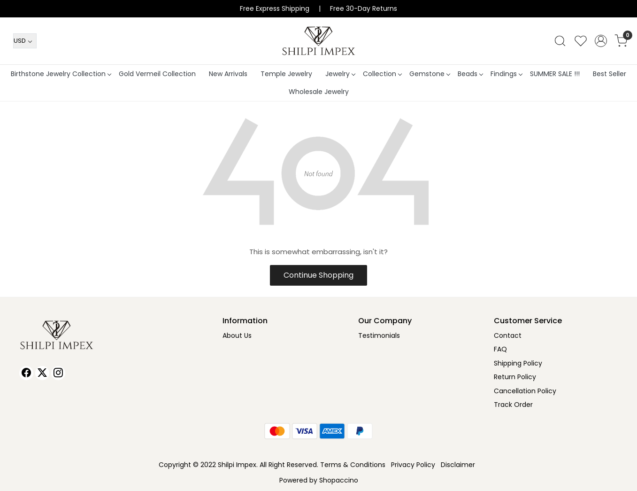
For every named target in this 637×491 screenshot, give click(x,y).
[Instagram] (58, 373)
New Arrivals (228, 73)
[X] (42, 373)
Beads (470, 73)
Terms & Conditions (352, 464)
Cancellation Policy (525, 391)
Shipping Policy (518, 363)
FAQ (500, 349)
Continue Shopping (318, 275)
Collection (382, 73)
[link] (560, 40)
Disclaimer (458, 464)
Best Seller (609, 73)
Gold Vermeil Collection (157, 73)
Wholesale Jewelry (319, 91)
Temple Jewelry (286, 73)
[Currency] (25, 40)
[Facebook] (26, 373)
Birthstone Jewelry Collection (61, 73)
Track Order (513, 404)
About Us (237, 335)
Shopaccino (338, 480)
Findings (506, 73)
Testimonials (379, 335)
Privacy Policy (413, 464)
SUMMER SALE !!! (555, 73)
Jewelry (340, 73)
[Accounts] (601, 41)
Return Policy (515, 377)
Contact (508, 335)
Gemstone (429, 73)
